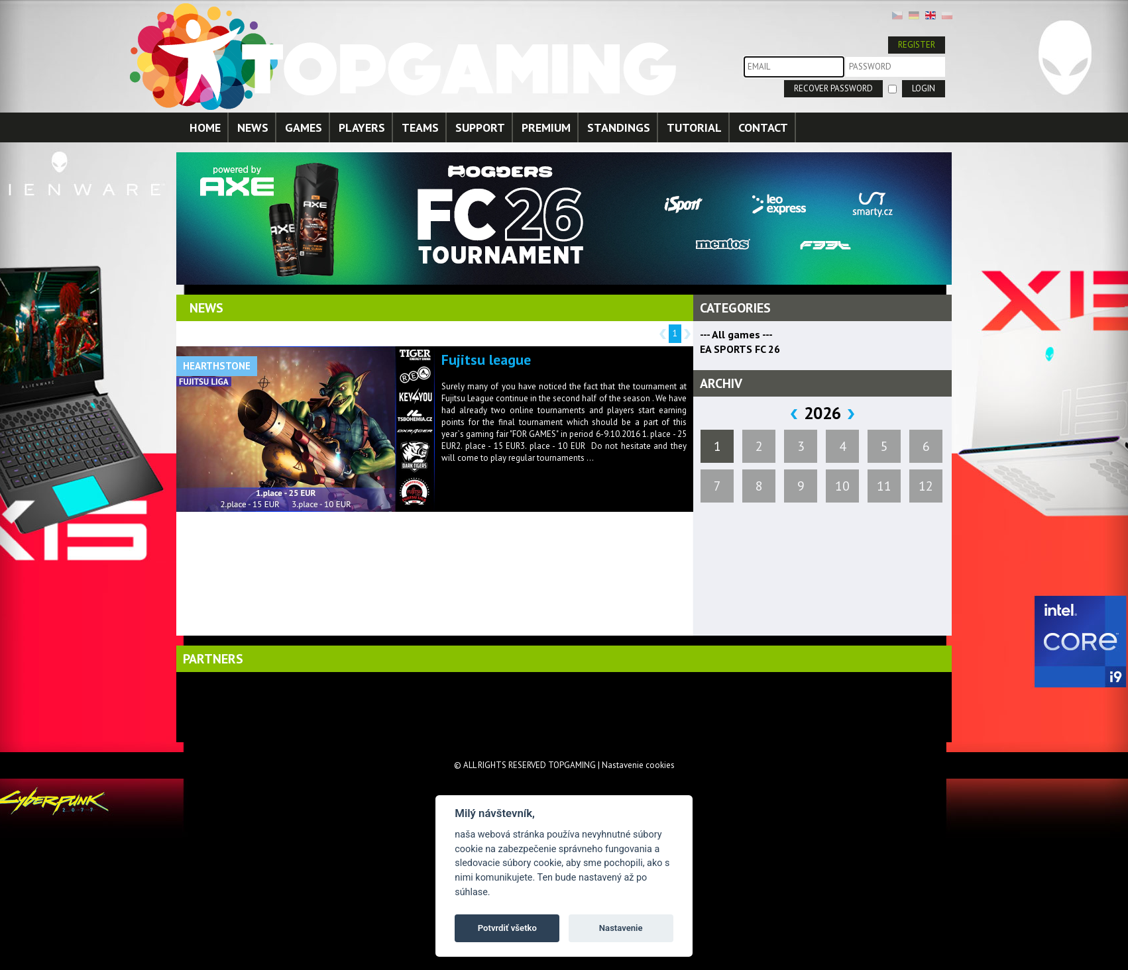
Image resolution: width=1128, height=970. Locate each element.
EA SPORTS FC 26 (740, 349)
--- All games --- (736, 334)
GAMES (303, 127)
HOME (205, 127)
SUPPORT (480, 127)
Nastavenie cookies (638, 765)
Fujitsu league (486, 359)
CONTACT (763, 127)
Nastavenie (621, 928)
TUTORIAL (694, 127)
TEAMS (420, 127)
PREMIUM (546, 127)
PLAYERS (362, 127)
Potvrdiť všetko (507, 928)
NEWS (252, 127)
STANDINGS (618, 127)
